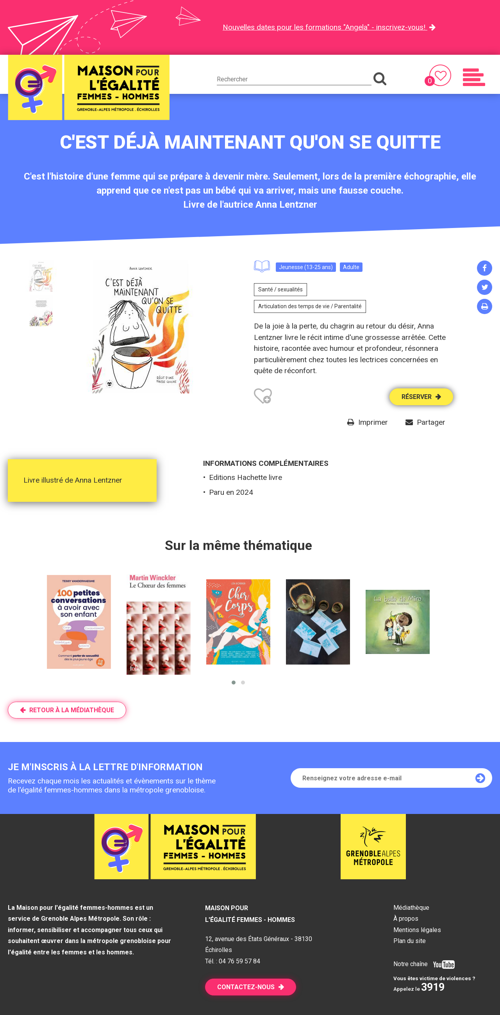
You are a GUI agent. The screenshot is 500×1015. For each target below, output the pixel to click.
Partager (431, 422)
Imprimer (373, 422)
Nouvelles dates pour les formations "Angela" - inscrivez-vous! (325, 27)
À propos (405, 918)
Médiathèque (411, 907)
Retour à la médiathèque (71, 710)
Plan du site (409, 941)
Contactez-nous (246, 987)
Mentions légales (417, 930)
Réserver (417, 397)
